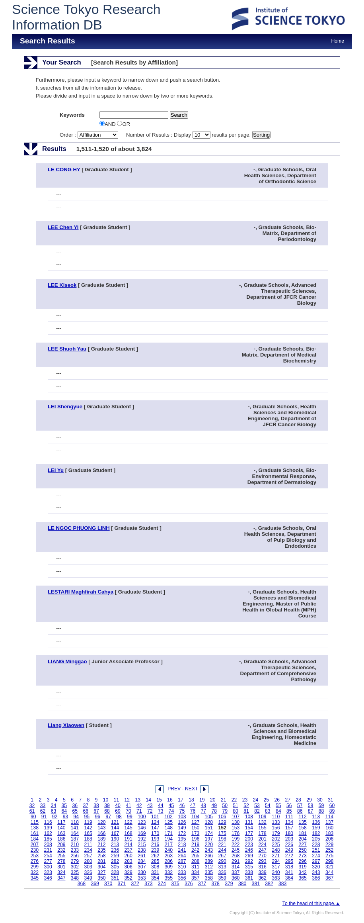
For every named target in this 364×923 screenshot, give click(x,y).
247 (262, 850)
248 (276, 850)
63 (53, 811)
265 (195, 855)
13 (138, 800)
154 (249, 828)
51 (235, 805)
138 (35, 828)
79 (225, 811)
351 (115, 878)
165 (88, 833)
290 (222, 861)
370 (108, 883)
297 (316, 861)
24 (256, 800)
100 (142, 816)
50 (225, 805)
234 (88, 850)
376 (189, 883)
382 (269, 883)
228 (316, 844)
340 (276, 872)
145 (128, 828)
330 (142, 872)
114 (329, 816)
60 (332, 805)
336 (222, 872)
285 (155, 861)
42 (139, 805)
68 (107, 811)
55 (278, 805)
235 (101, 850)
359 (222, 878)
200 (249, 839)
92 (55, 816)
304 (101, 867)
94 (76, 816)
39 (107, 805)
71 (139, 811)
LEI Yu (56, 470)
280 (88, 861)
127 (195, 822)
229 (329, 844)
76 (193, 811)
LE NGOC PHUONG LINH (79, 528)
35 (64, 805)
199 (235, 839)
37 (85, 805)
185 (48, 839)
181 (303, 833)
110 (276, 816)
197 (209, 839)
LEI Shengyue (65, 407)
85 (289, 811)
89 (332, 811)
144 (115, 828)
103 (182, 816)
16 (170, 800)
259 (115, 855)
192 (142, 839)
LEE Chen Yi (63, 227)
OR (123, 124)
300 (48, 867)
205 (316, 839)
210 (75, 844)
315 (249, 867)
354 (155, 878)
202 (276, 839)
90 (33, 816)
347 (61, 878)
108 (249, 816)
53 (257, 805)
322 (35, 872)
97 (108, 816)
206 (329, 839)
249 (289, 850)
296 (303, 861)
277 (48, 861)
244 (222, 850)
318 (289, 867)
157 (289, 828)
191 (128, 839)
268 (235, 855)
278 (61, 861)
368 (82, 883)
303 (88, 867)
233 (75, 850)
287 (182, 861)
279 (75, 861)
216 (155, 844)
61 (32, 811)
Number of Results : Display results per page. (189, 135)
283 (128, 861)
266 (209, 855)
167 (115, 833)
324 (61, 872)
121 (115, 822)
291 (235, 861)
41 (128, 805)
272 (289, 855)
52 (246, 805)
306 (128, 867)
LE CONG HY (64, 169)
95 (87, 816)
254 (48, 855)
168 (128, 833)
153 (235, 828)
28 (298, 800)
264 (182, 855)
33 (43, 805)
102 (169, 816)
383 (282, 883)
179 (276, 833)
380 (242, 883)
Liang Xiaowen (66, 725)
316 (262, 867)
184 (35, 839)
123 (142, 822)
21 (223, 800)
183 (329, 833)
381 (256, 883)
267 (222, 855)
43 (150, 805)
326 (88, 872)
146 (142, 828)
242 (195, 850)
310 (182, 867)
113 (316, 816)
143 (101, 828)
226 (289, 844)
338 (249, 872)
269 (249, 855)
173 (195, 833)
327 (101, 872)
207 (35, 844)
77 (203, 811)
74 (171, 811)
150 (195, 828)
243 (209, 850)
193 (155, 839)
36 (75, 805)
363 (276, 878)
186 (61, 839)
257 (88, 855)
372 (135, 883)
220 (209, 844)
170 (155, 833)
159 (316, 828)
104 (195, 816)
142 (88, 828)
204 (303, 839)
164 (75, 833)
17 (180, 800)
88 (321, 811)
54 (268, 805)
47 (193, 805)
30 (320, 800)
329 (128, 872)
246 (249, 850)
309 (169, 867)
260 (128, 855)
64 (64, 811)
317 (276, 867)
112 (302, 816)
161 (35, 833)
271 (276, 855)
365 (303, 878)
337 (235, 872)
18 (191, 800)
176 (235, 833)
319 (303, 867)
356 (182, 878)
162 (48, 833)
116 (48, 822)
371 (122, 883)
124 (155, 822)
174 (209, 833)
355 (169, 878)
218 (182, 844)
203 (289, 839)
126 (182, 822)
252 (329, 850)
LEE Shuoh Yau (67, 349)
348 (75, 878)
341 (289, 872)
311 (195, 867)
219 (195, 844)
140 (61, 828)
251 (316, 850)
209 (61, 844)
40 (118, 805)
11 (116, 800)
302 (75, 867)
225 (276, 844)
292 (249, 861)
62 (43, 811)
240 (169, 850)
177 (249, 833)
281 (101, 861)
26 (277, 800)
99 (129, 816)
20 (213, 800)
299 (35, 867)
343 (316, 872)
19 (202, 800)
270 (262, 855)
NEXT (191, 789)
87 (310, 811)
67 (96, 811)
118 (75, 822)
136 (316, 822)
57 (300, 805)
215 (142, 844)
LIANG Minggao (67, 661)
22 (234, 800)
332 (169, 872)
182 (316, 833)
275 (329, 855)
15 (159, 800)
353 (142, 878)
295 (289, 861)
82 (257, 811)
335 (209, 872)
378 (216, 883)
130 (235, 822)
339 (262, 872)
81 (246, 811)
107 (235, 816)
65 (75, 811)
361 (249, 878)
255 (61, 855)
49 (214, 805)
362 (262, 878)
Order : (89, 135)
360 (235, 878)
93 (65, 816)
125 (169, 822)
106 (222, 816)
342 (303, 872)
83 (268, 811)
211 (88, 844)
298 (329, 861)
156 (276, 828)
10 (106, 800)
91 (44, 816)
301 (61, 867)
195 (182, 839)
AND (108, 124)
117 (61, 822)
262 (155, 855)
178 (262, 833)
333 (182, 872)
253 (35, 855)
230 (35, 850)
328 (115, 872)
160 (329, 828)
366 (316, 878)
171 (169, 833)
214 (128, 844)
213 (115, 844)
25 (266, 800)
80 (235, 811)
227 (303, 844)
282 (115, 861)
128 (209, 822)
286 (169, 861)
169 (142, 833)
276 (35, 861)
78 (214, 811)
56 (289, 805)
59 (321, 805)
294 (276, 861)
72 (150, 811)
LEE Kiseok (62, 285)
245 (235, 850)
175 (222, 833)
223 (249, 844)
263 (169, 855)
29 (309, 800)
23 (245, 800)
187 (75, 839)
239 (155, 850)
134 (289, 822)
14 (148, 800)
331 (155, 872)
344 (329, 872)
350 (101, 878)
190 (115, 839)
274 (316, 855)
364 (289, 878)
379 (229, 883)
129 (222, 822)
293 (262, 861)
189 (101, 839)
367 (329, 878)
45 (171, 805)
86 (300, 811)
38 (96, 805)
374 (162, 883)
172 (182, 833)
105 (209, 816)
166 (101, 833)
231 (48, 850)
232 (61, 850)
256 (75, 855)
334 (195, 872)
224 (262, 844)
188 (88, 839)
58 (310, 805)
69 (118, 811)
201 (262, 839)
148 (169, 828)
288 (195, 861)
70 (128, 811)
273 (303, 855)
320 (316, 867)
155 (262, 828)
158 (303, 828)
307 (142, 867)
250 (303, 850)
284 (142, 861)
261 (142, 855)
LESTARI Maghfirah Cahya (80, 592)
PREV (174, 789)
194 (169, 839)
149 (182, 828)
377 (202, 883)
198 (222, 839)
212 (101, 844)
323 (48, 872)
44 (161, 805)
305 (115, 867)
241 (182, 850)
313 (222, 867)
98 (119, 816)
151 (209, 828)
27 (287, 800)
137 (329, 822)
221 (222, 844)
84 (278, 811)
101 (155, 816)
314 (235, 867)
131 (249, 822)
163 (61, 833)
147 (155, 828)
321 (329, 867)
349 (88, 878)
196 (195, 839)
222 (235, 844)
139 (48, 828)
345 (35, 878)
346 (48, 878)
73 (161, 811)
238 (142, 850)
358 (209, 878)
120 (101, 822)
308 (155, 867)
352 (128, 878)
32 (32, 805)
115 (35, 822)
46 (182, 805)
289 (209, 861)
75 (182, 811)
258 (101, 855)
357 (195, 878)
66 (85, 811)
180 (289, 833)
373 (148, 883)
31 (330, 800)
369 (95, 883)
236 (115, 850)
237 (128, 850)
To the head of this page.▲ (311, 903)
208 (48, 844)
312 (209, 867)
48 (203, 805)
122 (128, 822)
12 (127, 800)
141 (75, 828)
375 (175, 883)
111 (289, 816)
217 (169, 844)
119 (88, 822)
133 (276, 822)
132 (262, 822)
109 (262, 816)
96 (97, 816)
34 (53, 805)
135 (303, 822)
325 (75, 872)
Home (337, 41)
